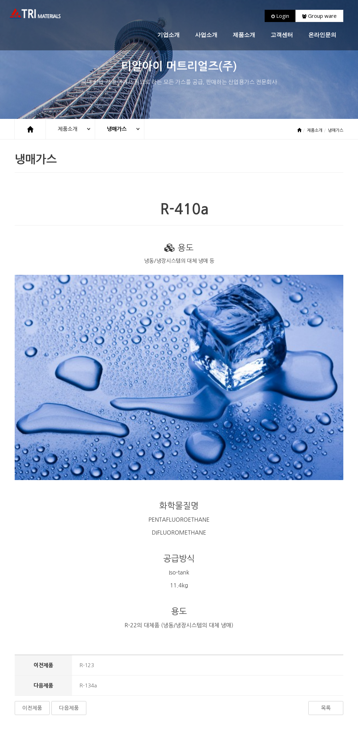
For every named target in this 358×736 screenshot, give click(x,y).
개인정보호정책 (78, 694)
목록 (326, 633)
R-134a (88, 611)
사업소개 (206, 35)
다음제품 (69, 633)
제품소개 (244, 35)
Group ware (319, 15)
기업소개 (168, 35)
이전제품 (32, 633)
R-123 (86, 591)
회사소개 (49, 694)
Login (280, 15)
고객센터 (282, 35)
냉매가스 (117, 128)
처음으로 (26, 694)
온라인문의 (322, 35)
